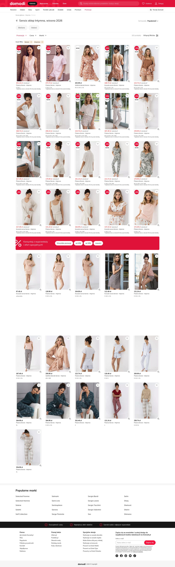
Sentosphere (57, 505)
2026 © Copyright (91, 564)
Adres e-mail (120, 538)
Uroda (69, 10)
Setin (126, 496)
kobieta (32, 4)
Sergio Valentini (94, 510)
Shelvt (126, 510)
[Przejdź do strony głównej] (17, 3)
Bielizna (21, 28)
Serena (55, 510)
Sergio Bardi (93, 496)
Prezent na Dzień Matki (91, 546)
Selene (18, 505)
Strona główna (20, 15)
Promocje (88, 10)
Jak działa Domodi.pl (26, 535)
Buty (30, 10)
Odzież (22, 10)
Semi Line (56, 501)
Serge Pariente (58, 514)
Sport (37, 10)
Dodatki (60, 10)
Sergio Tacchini (94, 505)
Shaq (126, 501)
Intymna (28, 15)
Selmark (55, 496)
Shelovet (127, 505)
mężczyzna (44, 4)
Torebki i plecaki (48, 10)
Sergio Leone (93, 501)
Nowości (13, 10)
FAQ (21, 538)
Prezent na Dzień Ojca (90, 548)
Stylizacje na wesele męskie (92, 538)
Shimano (127, 514)
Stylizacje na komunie (90, 543)
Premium (78, 10)
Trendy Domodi (156, 10)
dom (64, 4)
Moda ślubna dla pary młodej (92, 540)
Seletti (18, 510)
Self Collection (21, 514)
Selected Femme (22, 496)
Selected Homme (23, 501)
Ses (89, 514)
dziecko (55, 4)
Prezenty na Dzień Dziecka (92, 551)
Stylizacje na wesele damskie (92, 535)
